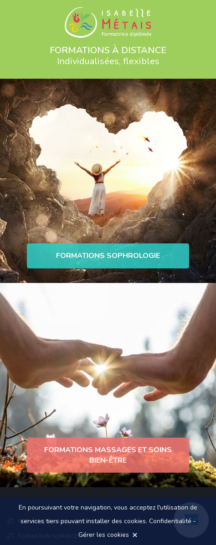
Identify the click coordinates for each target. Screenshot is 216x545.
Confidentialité (170, 521)
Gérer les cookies (103, 534)
